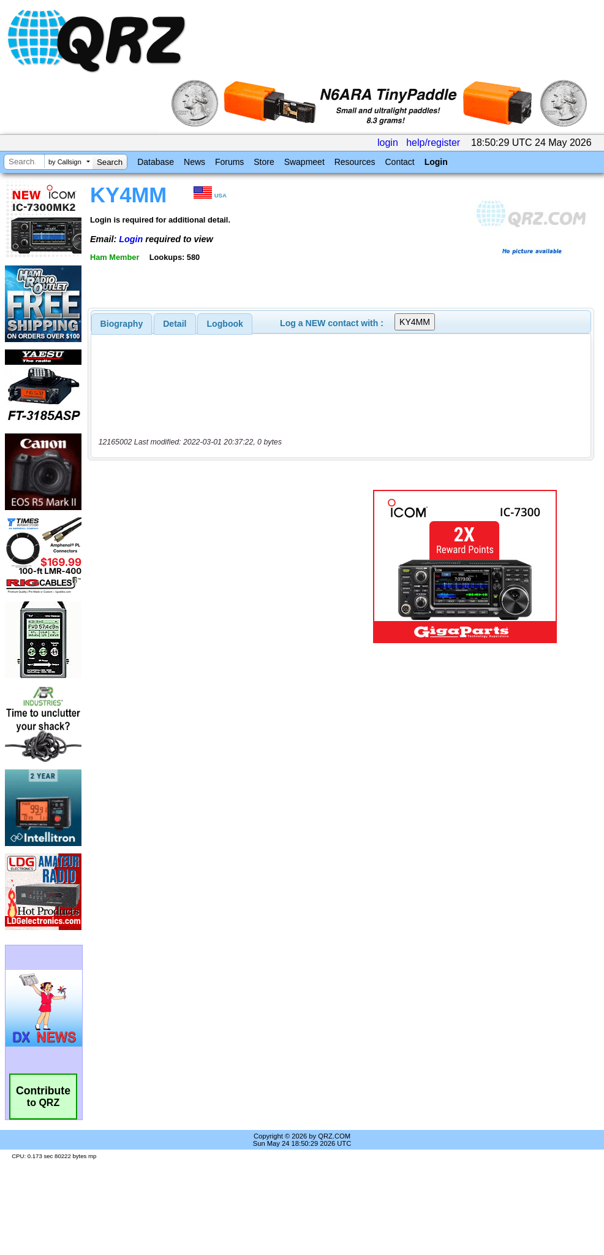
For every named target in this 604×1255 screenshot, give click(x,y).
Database (155, 162)
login (387, 142)
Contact (399, 162)
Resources (355, 162)
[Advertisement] (221, 566)
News (194, 162)
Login (436, 162)
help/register (433, 142)
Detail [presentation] (174, 324)
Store (264, 162)
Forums (229, 162)
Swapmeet (304, 162)
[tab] (122, 323)
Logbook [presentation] (225, 324)
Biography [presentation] (121, 324)
